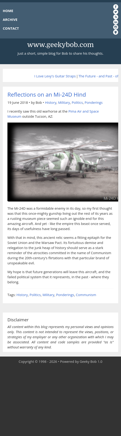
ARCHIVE (10, 19)
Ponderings (93, 102)
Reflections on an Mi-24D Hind (46, 94)
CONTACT (11, 28)
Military (64, 102)
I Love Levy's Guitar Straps (55, 76)
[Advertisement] (60, 400)
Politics (77, 102)
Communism (86, 294)
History (50, 102)
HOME (8, 10)
